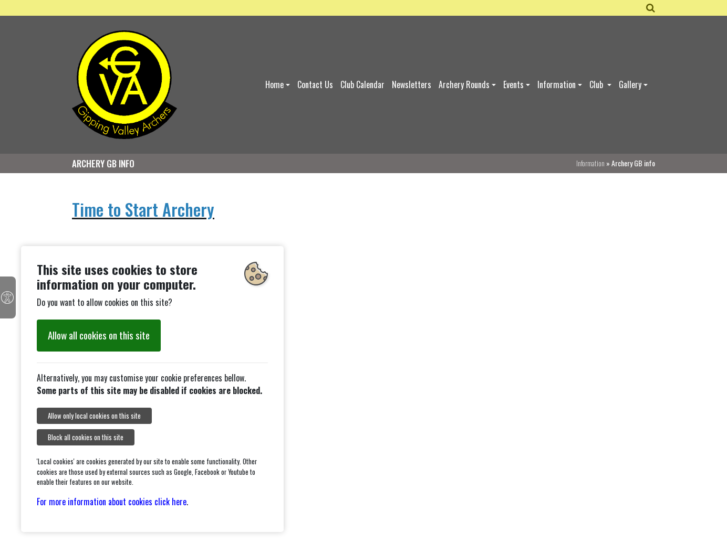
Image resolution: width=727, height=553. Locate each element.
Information (556, 84)
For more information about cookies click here (111, 501)
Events (513, 84)
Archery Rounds (464, 84)
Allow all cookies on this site (99, 335)
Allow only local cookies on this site (94, 416)
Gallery (630, 84)
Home (274, 84)
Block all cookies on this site (85, 437)
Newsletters (411, 84)
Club (597, 84)
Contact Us (315, 84)
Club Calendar (362, 84)
